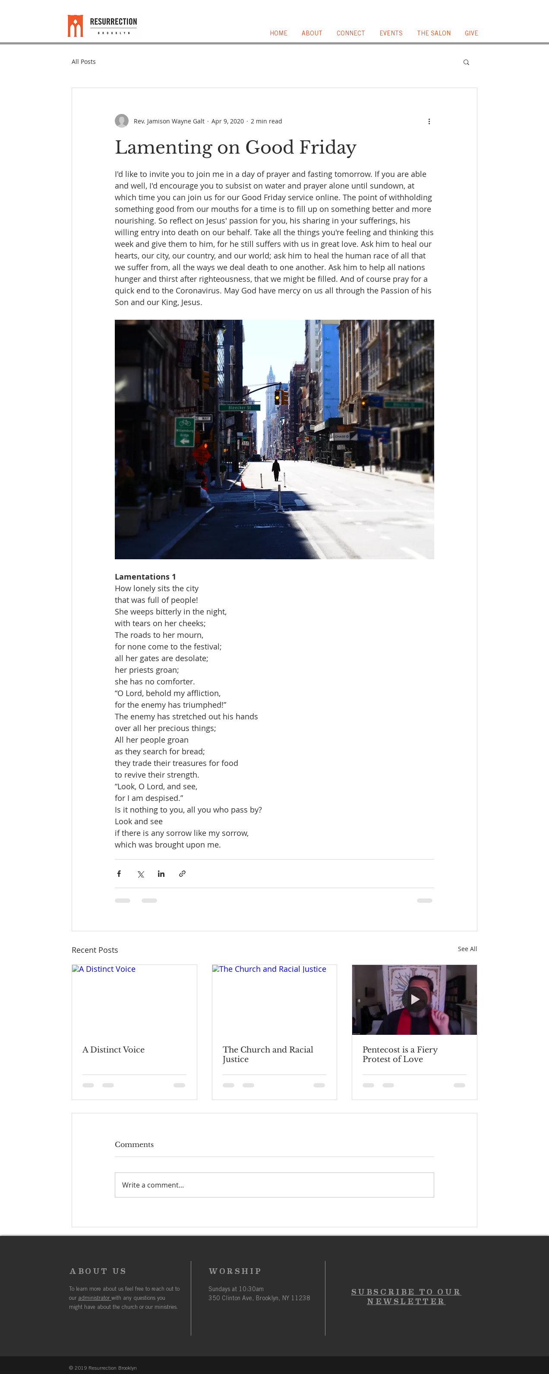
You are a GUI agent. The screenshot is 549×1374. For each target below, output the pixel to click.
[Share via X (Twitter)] (140, 874)
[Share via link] (182, 874)
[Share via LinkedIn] (161, 874)
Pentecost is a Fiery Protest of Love (400, 1054)
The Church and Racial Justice (268, 1054)
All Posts (84, 61)
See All (467, 949)
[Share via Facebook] (119, 874)
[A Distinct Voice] (134, 1000)
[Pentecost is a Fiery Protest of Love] (414, 1000)
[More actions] (429, 121)
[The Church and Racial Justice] (274, 1000)
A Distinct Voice (113, 1050)
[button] (312, 34)
